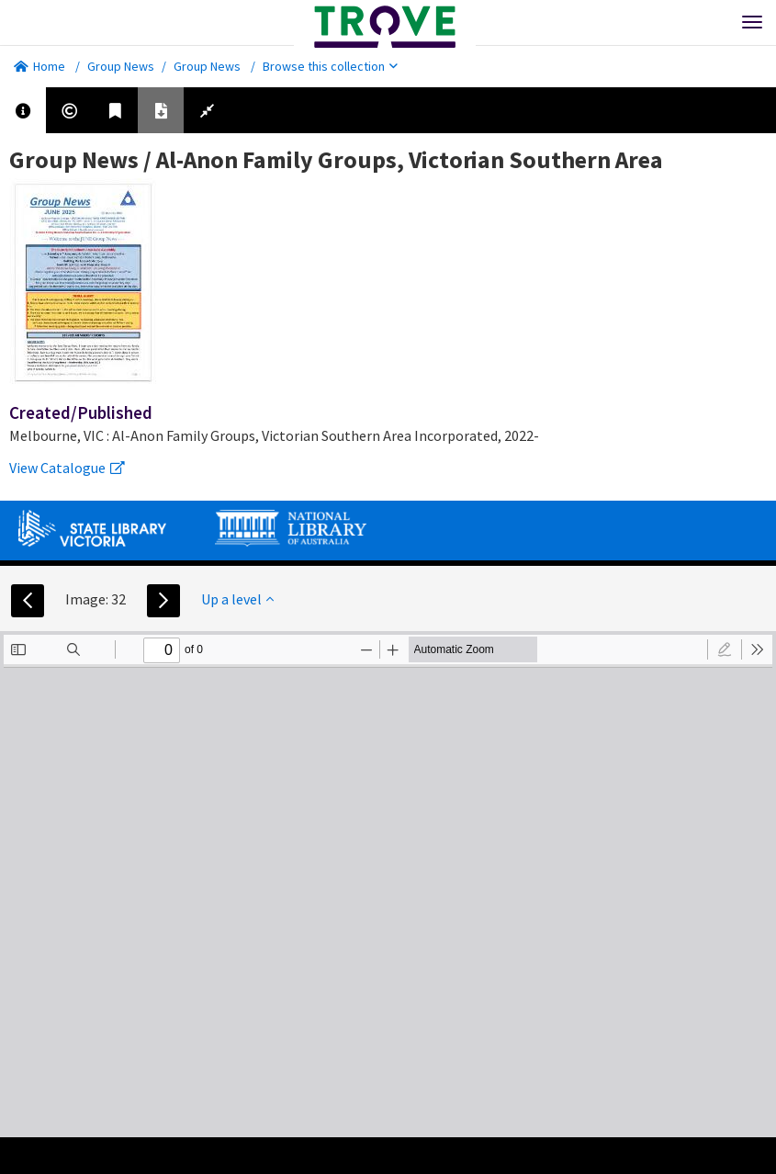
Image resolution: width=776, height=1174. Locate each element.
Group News (120, 66)
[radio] (724, 649)
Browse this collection (330, 66)
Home (39, 66)
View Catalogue (67, 467)
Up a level (237, 599)
